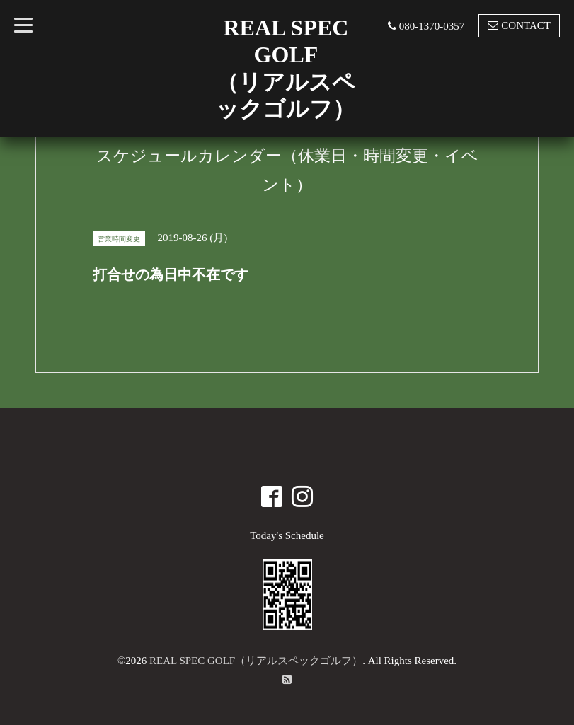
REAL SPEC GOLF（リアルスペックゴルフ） (255, 660)
